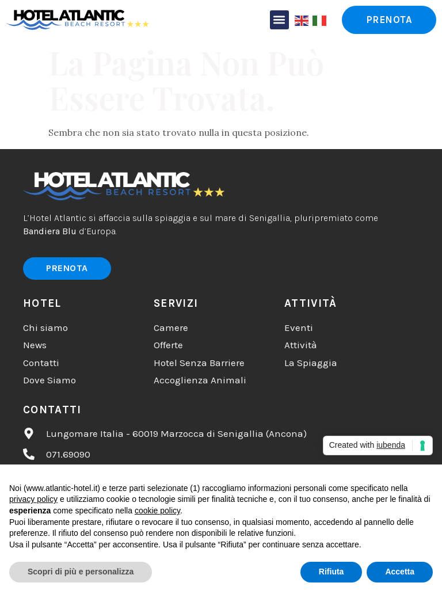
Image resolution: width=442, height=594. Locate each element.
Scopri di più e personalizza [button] (81, 571)
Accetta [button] (399, 571)
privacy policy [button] (33, 499)
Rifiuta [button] (331, 571)
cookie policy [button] (157, 510)
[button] (279, 19)
